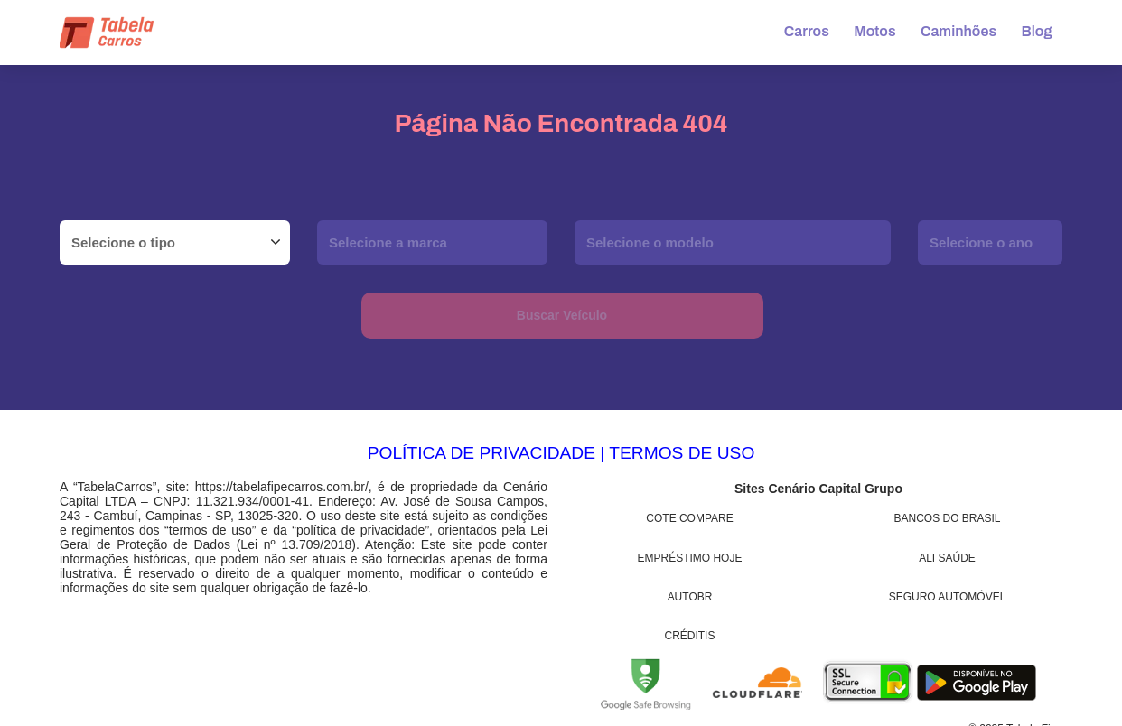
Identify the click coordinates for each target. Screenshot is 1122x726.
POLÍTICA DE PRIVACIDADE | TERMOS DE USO (561, 452)
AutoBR (690, 597)
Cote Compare (689, 518)
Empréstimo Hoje (690, 558)
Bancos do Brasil (947, 518)
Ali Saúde (947, 558)
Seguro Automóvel (947, 597)
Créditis (690, 635)
